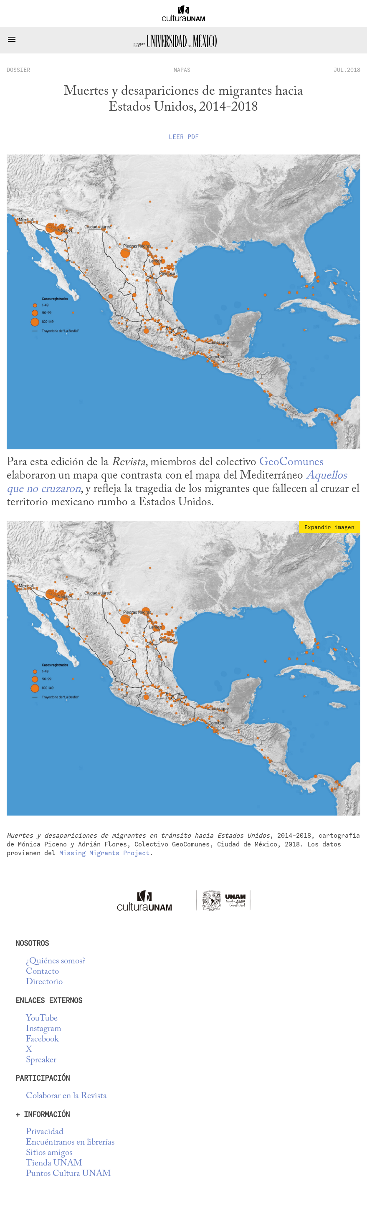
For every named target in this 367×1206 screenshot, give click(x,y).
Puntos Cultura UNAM (68, 1174)
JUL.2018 (347, 69)
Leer (184, 137)
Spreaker (41, 1060)
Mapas (182, 69)
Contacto (42, 972)
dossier (18, 69)
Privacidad (44, 1132)
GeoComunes (291, 462)
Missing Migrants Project (104, 853)
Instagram (43, 1029)
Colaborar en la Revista (66, 1096)
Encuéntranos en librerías (70, 1142)
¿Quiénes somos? (56, 961)
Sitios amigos (49, 1153)
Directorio (44, 982)
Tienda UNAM (54, 1163)
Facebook (42, 1039)
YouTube (42, 1018)
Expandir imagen (329, 527)
